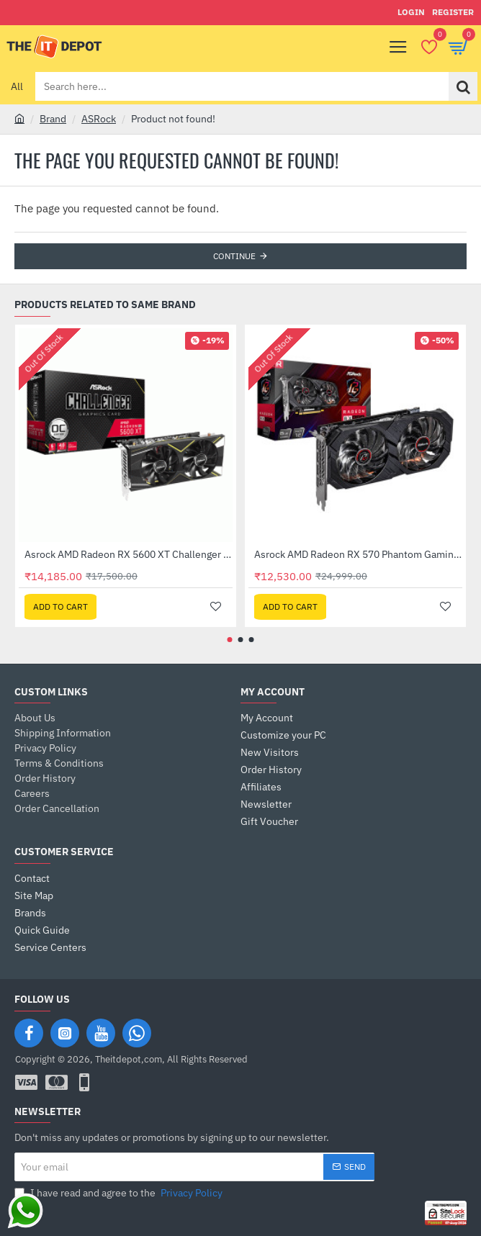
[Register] (452, 12)
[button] (60, 607)
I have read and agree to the (119, 1193)
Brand (53, 118)
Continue (234, 256)
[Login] (411, 12)
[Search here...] (463, 86)
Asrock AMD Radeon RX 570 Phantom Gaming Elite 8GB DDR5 (358, 554)
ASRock (98, 118)
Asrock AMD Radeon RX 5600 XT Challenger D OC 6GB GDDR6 (128, 554)
